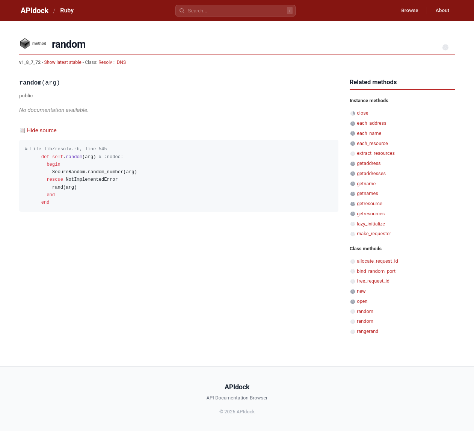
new (361, 291)
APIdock (34, 10)
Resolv (105, 62)
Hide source (42, 130)
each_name (369, 133)
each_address (371, 123)
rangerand (367, 331)
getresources (371, 213)
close (362, 113)
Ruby (67, 10)
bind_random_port (376, 271)
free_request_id (373, 281)
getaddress (369, 163)
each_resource (372, 143)
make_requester (374, 233)
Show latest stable (63, 62)
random (365, 311)
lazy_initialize (371, 224)
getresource (369, 203)
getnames (367, 193)
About (442, 11)
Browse (408, 11)
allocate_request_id (377, 261)
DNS (121, 62)
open (362, 301)
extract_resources (376, 153)
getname (366, 183)
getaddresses (371, 173)
